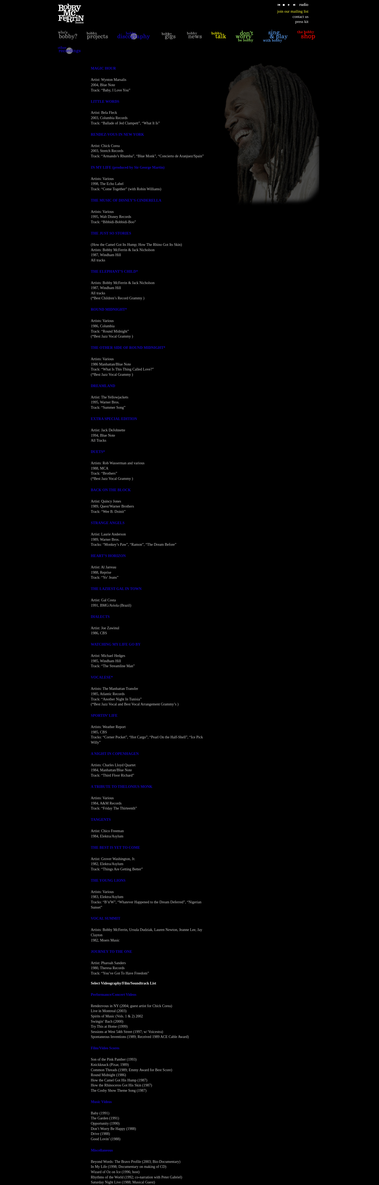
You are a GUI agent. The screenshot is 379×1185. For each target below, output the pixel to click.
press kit (301, 21)
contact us (300, 16)
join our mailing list (292, 11)
